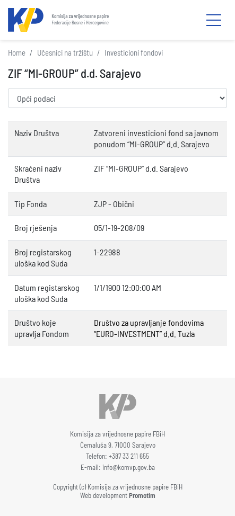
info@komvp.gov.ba (128, 467)
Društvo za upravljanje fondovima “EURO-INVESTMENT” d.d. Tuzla (149, 328)
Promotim (142, 495)
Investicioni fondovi (134, 52)
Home (16, 52)
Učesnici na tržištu (65, 52)
